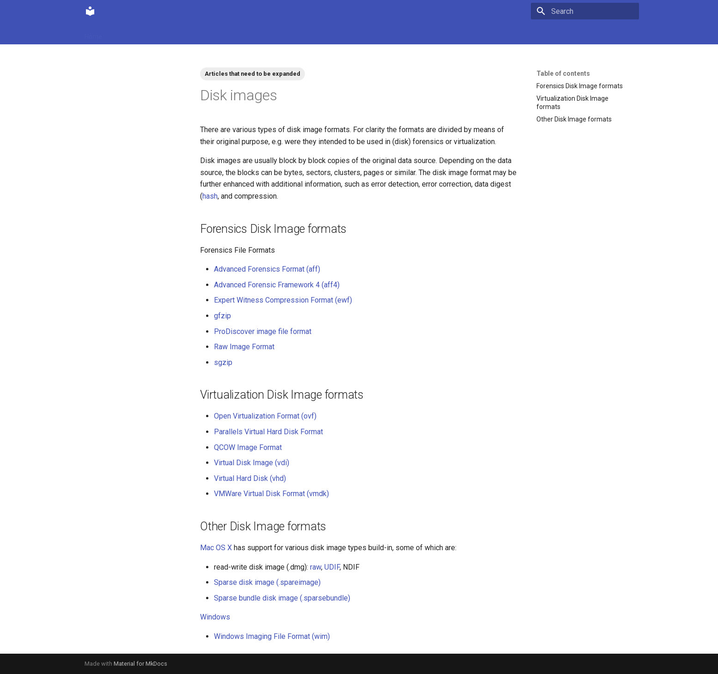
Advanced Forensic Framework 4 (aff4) (277, 284)
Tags (216, 33)
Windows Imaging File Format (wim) (272, 636)
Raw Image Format (244, 346)
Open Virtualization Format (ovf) (265, 416)
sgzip (223, 362)
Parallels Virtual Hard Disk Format (268, 431)
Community (130, 33)
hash (210, 196)
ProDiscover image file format (262, 331)
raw (315, 567)
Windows (215, 617)
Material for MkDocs (140, 663)
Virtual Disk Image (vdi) (251, 462)
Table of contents (563, 73)
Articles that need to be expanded (252, 73)
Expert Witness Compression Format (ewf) (283, 300)
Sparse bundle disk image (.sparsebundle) (282, 598)
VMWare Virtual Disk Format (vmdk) (271, 493)
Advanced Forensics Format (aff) (267, 269)
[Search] (585, 11)
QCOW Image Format (248, 447)
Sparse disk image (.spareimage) (267, 582)
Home (93, 33)
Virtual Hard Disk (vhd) (250, 478)
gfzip (222, 315)
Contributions (178, 33)
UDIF (332, 567)
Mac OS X (216, 547)
